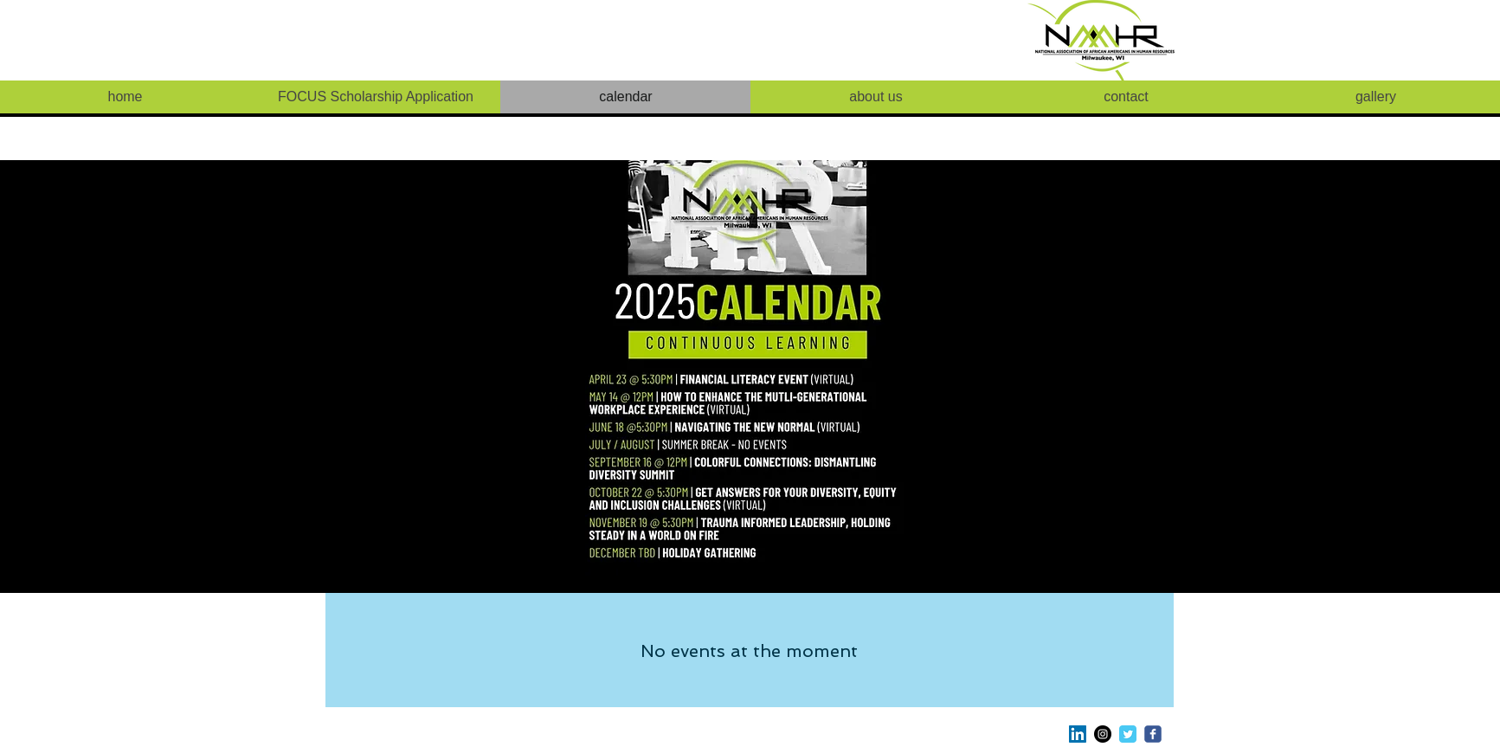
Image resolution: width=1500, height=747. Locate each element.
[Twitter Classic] (1127, 734)
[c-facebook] (1153, 734)
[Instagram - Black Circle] (1102, 734)
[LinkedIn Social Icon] (1077, 734)
